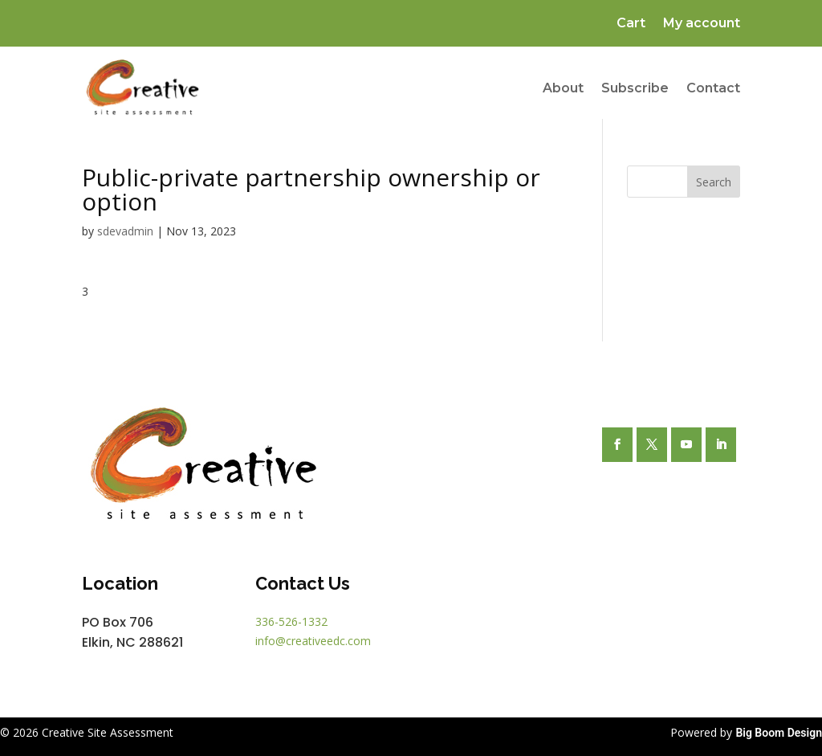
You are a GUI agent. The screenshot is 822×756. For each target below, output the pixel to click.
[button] (617, 444)
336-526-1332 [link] (291, 621)
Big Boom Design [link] (778, 732)
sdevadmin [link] (125, 231)
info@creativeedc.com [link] (313, 640)
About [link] (563, 88)
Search (713, 182)
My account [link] (701, 24)
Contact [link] (713, 88)
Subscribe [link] (635, 88)
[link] (142, 88)
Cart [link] (630, 24)
